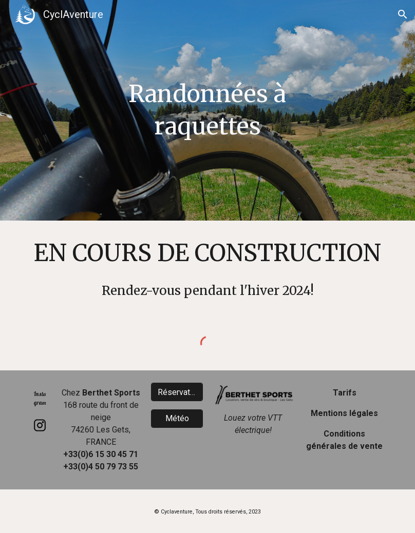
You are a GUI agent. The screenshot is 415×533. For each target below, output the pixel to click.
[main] (207, 110)
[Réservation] (177, 392)
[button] (402, 14)
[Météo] (177, 418)
